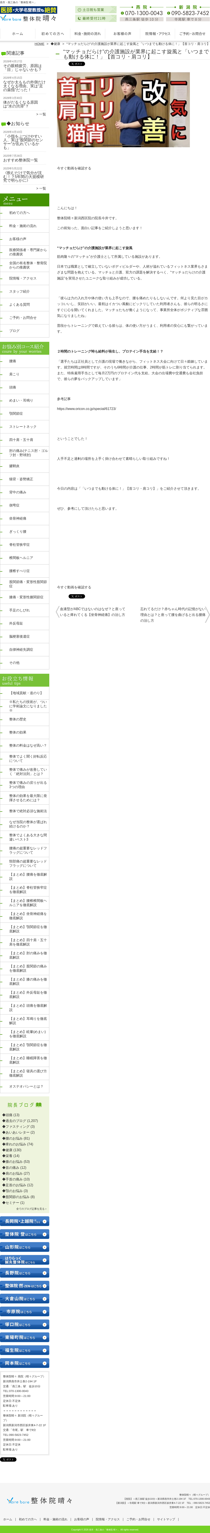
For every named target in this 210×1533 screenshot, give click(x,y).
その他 (14, 662)
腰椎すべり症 (19, 571)
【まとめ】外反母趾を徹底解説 (28, 995)
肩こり (14, 374)
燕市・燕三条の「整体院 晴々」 (104, 1529)
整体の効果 (17, 732)
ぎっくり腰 (17, 531)
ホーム (17, 33)
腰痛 (12, 361)
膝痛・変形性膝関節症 (26, 597)
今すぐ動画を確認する (74, 168)
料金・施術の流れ (87, 33)
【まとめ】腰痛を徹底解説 (28, 877)
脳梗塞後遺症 (19, 636)
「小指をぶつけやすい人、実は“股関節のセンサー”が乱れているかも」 (23, 142)
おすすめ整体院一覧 (20, 160)
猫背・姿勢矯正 (21, 479)
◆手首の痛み (12, 1179)
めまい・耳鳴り (21, 400)
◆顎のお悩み (12, 1191)
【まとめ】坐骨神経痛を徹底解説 (28, 916)
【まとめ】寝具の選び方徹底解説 (28, 1073)
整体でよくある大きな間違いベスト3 (28, 837)
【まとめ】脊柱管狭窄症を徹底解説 (28, 890)
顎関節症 (16, 413)
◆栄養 (7, 1156)
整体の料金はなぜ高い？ (28, 745)
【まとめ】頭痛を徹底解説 (28, 1008)
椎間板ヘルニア (21, 558)
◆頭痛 (7, 1115)
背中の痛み (17, 492)
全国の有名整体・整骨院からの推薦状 (28, 265)
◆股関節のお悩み (16, 1197)
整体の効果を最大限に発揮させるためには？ (28, 798)
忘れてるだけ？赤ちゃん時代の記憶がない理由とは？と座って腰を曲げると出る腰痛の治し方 (173, 614)
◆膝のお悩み (12, 1161)
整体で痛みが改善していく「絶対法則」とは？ (28, 772)
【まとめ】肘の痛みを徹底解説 (28, 955)
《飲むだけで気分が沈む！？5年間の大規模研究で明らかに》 (23, 177)
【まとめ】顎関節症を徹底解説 (28, 929)
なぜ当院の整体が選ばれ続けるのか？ (28, 824)
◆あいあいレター (16, 1132)
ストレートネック (23, 426)
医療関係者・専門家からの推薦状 (28, 252)
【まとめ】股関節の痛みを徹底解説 (28, 968)
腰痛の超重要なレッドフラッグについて (28, 850)
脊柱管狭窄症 (19, 544)
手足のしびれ (19, 610)
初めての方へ (52, 33)
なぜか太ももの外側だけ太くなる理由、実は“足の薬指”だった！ (24, 86)
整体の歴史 (17, 719)
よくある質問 (19, 304)
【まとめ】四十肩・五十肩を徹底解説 (28, 942)
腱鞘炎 (14, 466)
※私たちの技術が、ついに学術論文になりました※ (28, 706)
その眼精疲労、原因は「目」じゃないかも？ (22, 68)
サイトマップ (166, 1519)
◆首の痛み (10, 1167)
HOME (40, 44)
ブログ (14, 331)
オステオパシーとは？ (26, 1086)
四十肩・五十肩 (21, 440)
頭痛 (12, 387)
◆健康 (55, 44)
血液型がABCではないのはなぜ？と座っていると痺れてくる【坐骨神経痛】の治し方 (92, 612)
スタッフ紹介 (19, 291)
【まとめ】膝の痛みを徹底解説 (28, 981)
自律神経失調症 (21, 649)
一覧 (42, 114)
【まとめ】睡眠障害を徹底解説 (28, 1060)
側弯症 (14, 505)
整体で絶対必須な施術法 (28, 811)
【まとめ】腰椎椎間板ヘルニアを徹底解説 (28, 903)
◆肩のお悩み (12, 1173)
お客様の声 (122, 33)
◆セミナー (10, 1203)
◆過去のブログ (14, 1121)
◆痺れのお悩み (14, 1144)
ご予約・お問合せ (192, 33)
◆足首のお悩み (14, 1185)
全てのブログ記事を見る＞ (31, 1208)
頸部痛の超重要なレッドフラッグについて (28, 863)
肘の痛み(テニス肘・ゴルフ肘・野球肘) (28, 453)
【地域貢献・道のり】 (26, 693)
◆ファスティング (16, 1126)
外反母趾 (16, 623)
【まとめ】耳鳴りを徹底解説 (28, 1021)
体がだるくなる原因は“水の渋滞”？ (20, 104)
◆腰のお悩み (12, 1138)
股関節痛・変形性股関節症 (28, 584)
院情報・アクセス (157, 33)
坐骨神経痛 (17, 518)
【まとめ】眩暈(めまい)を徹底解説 (27, 1034)
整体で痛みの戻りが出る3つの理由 (28, 785)
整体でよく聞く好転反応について (28, 759)
